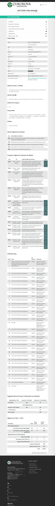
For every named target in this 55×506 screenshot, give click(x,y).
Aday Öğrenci (20, 0)
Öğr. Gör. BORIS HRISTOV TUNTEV (35, 78)
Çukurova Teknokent (33, 472)
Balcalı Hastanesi (32, 464)
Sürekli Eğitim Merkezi (33, 467)
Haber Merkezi (32, 471)
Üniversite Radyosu (33, 465)
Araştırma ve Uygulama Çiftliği (35, 469)
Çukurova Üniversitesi (12, 0)
